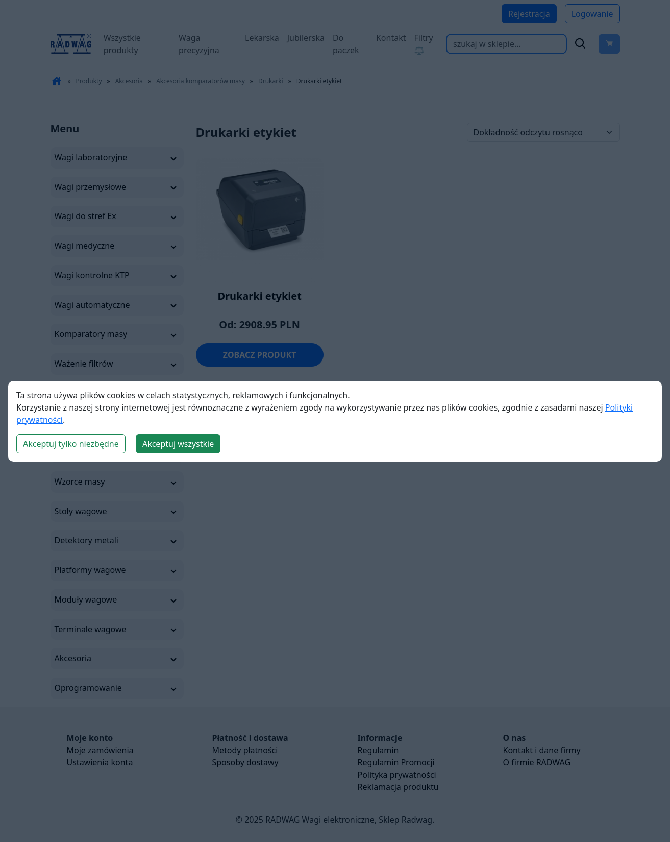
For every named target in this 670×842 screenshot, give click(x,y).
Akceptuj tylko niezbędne (71, 443)
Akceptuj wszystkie (178, 443)
